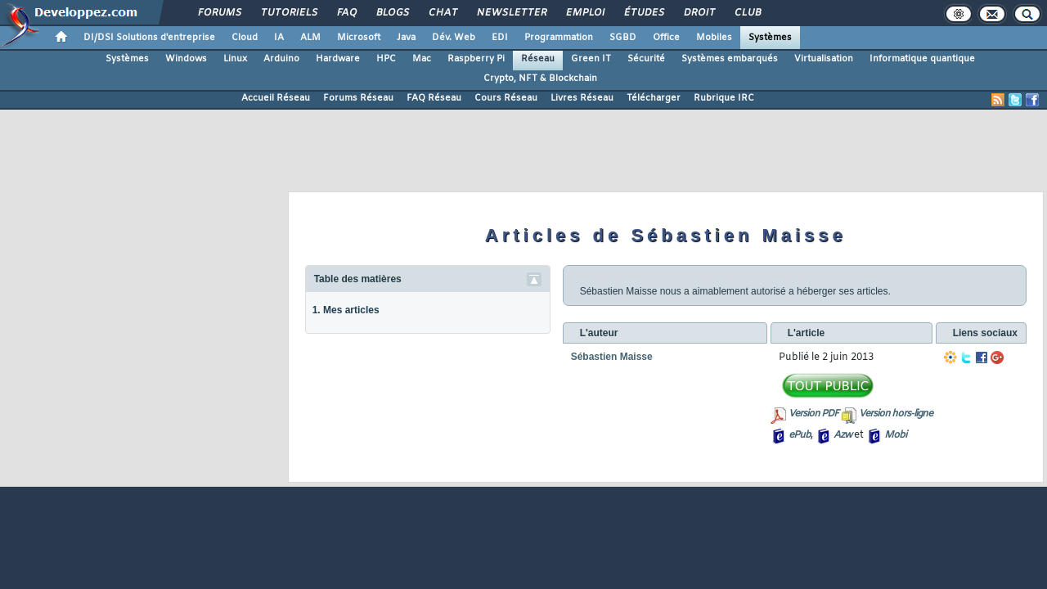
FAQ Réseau (434, 98)
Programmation (558, 37)
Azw (843, 435)
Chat (442, 13)
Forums (218, 13)
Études (643, 13)
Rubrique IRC (724, 98)
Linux (235, 59)
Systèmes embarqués (729, 59)
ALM (310, 37)
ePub (800, 435)
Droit (698, 13)
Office (666, 37)
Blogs (392, 13)
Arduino (281, 59)
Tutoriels (288, 13)
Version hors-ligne (895, 413)
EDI (500, 37)
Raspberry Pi (476, 59)
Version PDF (813, 413)
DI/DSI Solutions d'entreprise (149, 37)
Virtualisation (823, 59)
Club (747, 13)
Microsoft (358, 37)
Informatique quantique (922, 59)
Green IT (591, 59)
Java (406, 37)
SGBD (622, 37)
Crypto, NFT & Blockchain (540, 78)
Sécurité (646, 59)
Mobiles (714, 37)
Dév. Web (453, 37)
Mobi (895, 435)
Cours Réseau (505, 98)
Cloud (244, 37)
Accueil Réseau (275, 98)
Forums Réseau (358, 98)
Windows (186, 59)
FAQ (346, 13)
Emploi (584, 13)
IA (279, 37)
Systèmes (770, 37)
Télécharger (654, 98)
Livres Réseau (581, 98)
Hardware (338, 59)
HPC (386, 59)
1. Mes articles (346, 310)
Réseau (538, 59)
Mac (421, 59)
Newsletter (510, 13)
